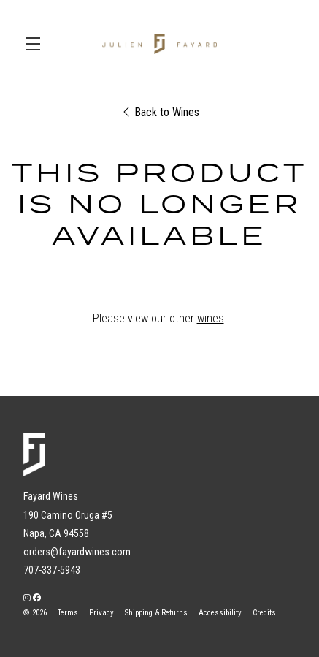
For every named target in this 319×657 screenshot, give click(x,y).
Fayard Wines (159, 44)
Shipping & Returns (156, 613)
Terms (68, 613)
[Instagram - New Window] (27, 598)
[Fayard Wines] (159, 454)
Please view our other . (160, 318)
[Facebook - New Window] (37, 598)
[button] (36, 44)
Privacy (101, 613)
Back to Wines (161, 112)
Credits (264, 613)
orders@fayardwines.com (77, 552)
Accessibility (220, 613)
